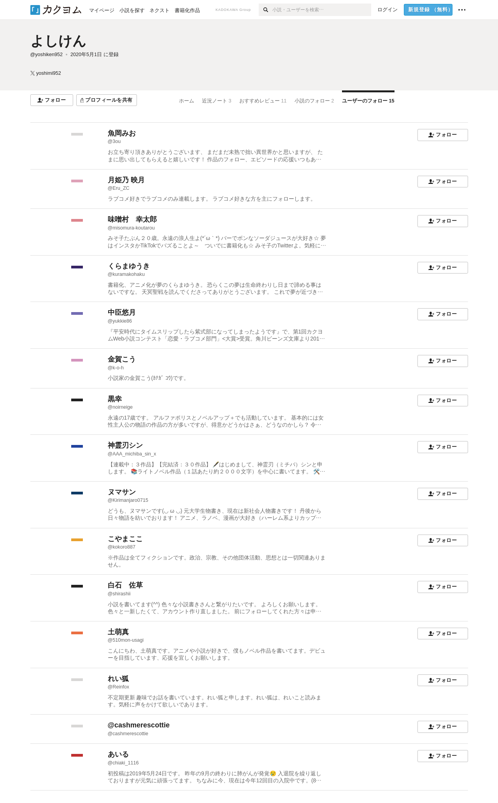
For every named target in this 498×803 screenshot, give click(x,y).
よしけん (58, 40)
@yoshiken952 (46, 54)
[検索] (265, 10)
